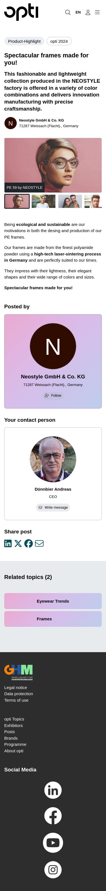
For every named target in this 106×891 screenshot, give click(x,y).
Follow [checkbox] (53, 396)
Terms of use (16, 700)
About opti (13, 750)
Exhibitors (13, 725)
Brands (11, 738)
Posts (9, 731)
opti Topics (14, 719)
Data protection (18, 693)
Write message (53, 508)
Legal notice (15, 687)
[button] (17, 201)
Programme (15, 744)
